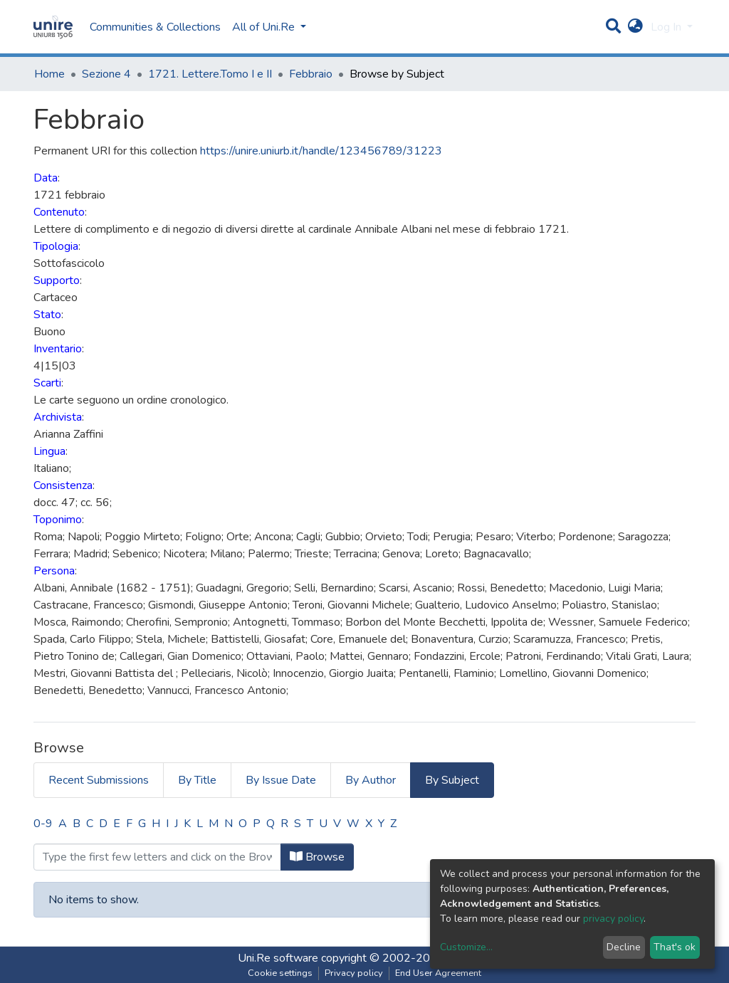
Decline (624, 947)
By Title (197, 780)
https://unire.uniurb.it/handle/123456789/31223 (321, 151)
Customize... (466, 947)
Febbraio (310, 74)
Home (49, 74)
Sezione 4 (106, 74)
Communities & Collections (155, 27)
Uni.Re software (278, 958)
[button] (635, 27)
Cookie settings (280, 973)
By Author (370, 780)
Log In (667, 27)
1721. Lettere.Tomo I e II (210, 74)
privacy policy (613, 918)
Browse (317, 857)
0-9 (43, 823)
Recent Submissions (98, 780)
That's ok (675, 947)
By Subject (452, 780)
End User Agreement (438, 973)
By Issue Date (281, 780)
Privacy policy (354, 973)
